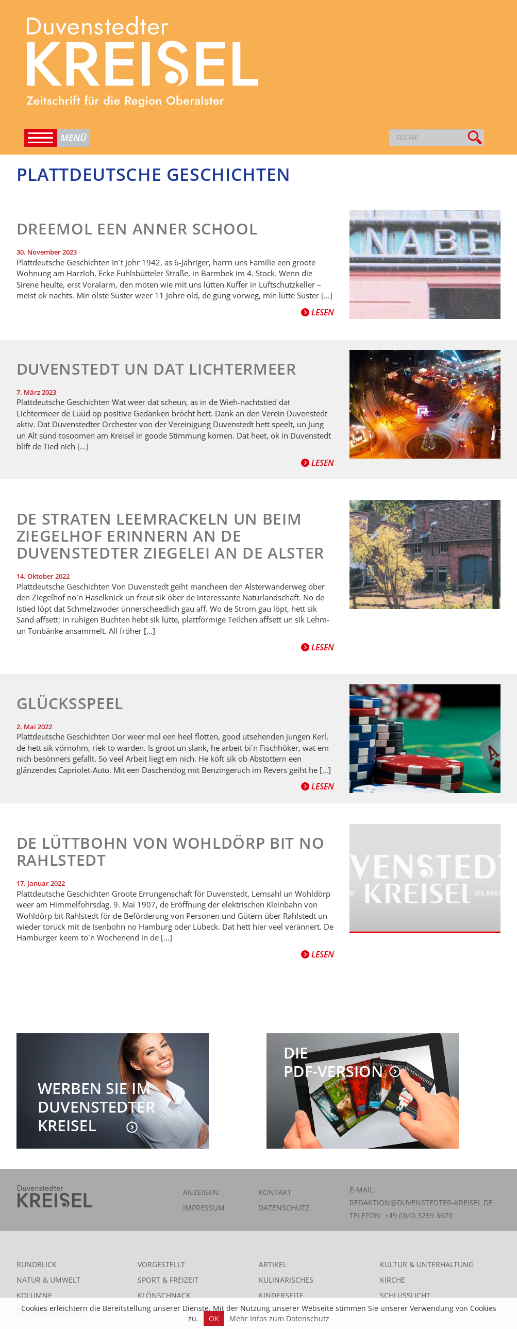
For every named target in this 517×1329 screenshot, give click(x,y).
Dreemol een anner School (137, 228)
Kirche (392, 1280)
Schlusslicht (405, 1295)
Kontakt (275, 1192)
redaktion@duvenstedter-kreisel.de (421, 1202)
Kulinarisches (286, 1280)
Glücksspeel (69, 703)
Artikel (273, 1264)
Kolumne (34, 1295)
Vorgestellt (161, 1264)
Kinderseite (281, 1295)
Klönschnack (164, 1295)
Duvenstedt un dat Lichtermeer (156, 368)
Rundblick (36, 1264)
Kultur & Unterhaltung (427, 1264)
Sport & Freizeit (168, 1280)
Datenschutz (283, 1208)
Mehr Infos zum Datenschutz (279, 1318)
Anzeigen (201, 1192)
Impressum (204, 1208)
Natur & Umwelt (48, 1280)
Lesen (317, 312)
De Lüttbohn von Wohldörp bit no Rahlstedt (170, 851)
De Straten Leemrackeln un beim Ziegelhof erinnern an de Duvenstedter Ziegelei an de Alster (170, 535)
